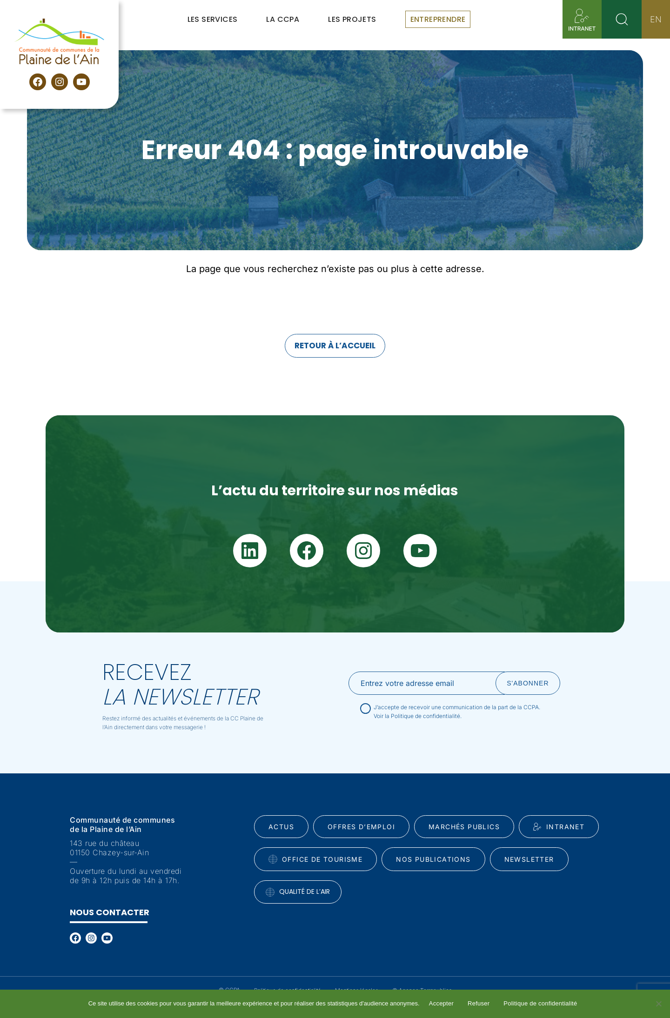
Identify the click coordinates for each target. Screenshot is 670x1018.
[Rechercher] (622, 19)
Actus (281, 827)
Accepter (441, 1003)
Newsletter (529, 859)
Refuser (478, 1003)
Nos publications (433, 859)
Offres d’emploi (361, 827)
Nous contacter (109, 912)
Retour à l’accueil (335, 345)
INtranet (558, 827)
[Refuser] (658, 1003)
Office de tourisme (315, 859)
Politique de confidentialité (540, 1003)
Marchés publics (464, 827)
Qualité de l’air (298, 891)
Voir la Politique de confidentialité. (418, 715)
